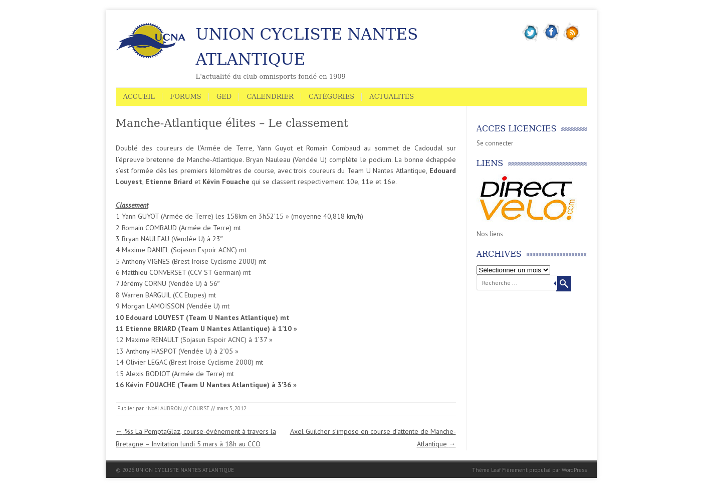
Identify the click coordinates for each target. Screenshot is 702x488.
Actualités (391, 96)
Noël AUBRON (165, 408)
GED (223, 96)
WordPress (574, 469)
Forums (185, 96)
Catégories (331, 96)
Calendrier (270, 96)
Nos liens (490, 234)
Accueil (139, 96)
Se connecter (495, 143)
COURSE (199, 408)
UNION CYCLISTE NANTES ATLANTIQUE (307, 46)
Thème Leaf (486, 469)
